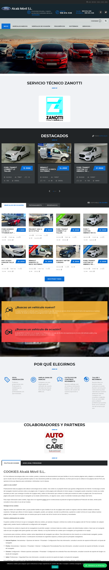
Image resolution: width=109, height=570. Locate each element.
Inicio (6, 26)
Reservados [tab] (52, 205)
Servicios (86, 26)
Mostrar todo (54, 279)
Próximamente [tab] (35, 205)
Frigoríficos (59, 26)
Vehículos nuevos (20, 26)
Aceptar (55, 567)
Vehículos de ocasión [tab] (14, 205)
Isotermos (73, 26)
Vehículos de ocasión (41, 26)
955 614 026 (86, 11)
